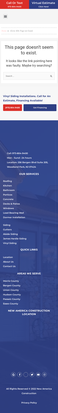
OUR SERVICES (29, 174)
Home (4, 31)
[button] (5, 16)
